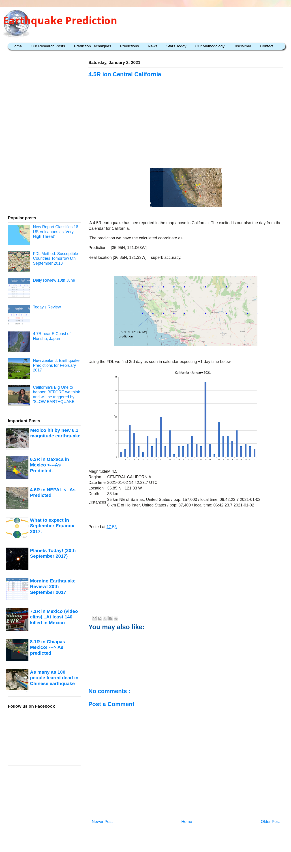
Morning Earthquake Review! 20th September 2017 (52, 586)
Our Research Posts (48, 46)
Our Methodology (210, 46)
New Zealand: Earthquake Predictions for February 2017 (56, 365)
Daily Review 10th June (54, 280)
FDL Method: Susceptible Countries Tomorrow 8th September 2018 (55, 258)
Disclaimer (242, 46)
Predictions (129, 46)
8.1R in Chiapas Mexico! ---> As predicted (47, 647)
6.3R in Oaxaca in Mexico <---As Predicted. (49, 465)
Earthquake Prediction (60, 21)
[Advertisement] (186, 123)
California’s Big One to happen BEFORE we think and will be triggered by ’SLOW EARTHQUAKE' (56, 394)
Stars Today (176, 46)
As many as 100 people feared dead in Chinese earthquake (54, 677)
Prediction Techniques (92, 46)
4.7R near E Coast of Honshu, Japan (52, 336)
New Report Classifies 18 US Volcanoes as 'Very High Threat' (55, 232)
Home (17, 46)
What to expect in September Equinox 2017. (52, 525)
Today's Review (47, 307)
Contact (266, 46)
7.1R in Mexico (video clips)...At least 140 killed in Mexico (54, 617)
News (153, 46)
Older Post (270, 821)
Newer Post (102, 821)
